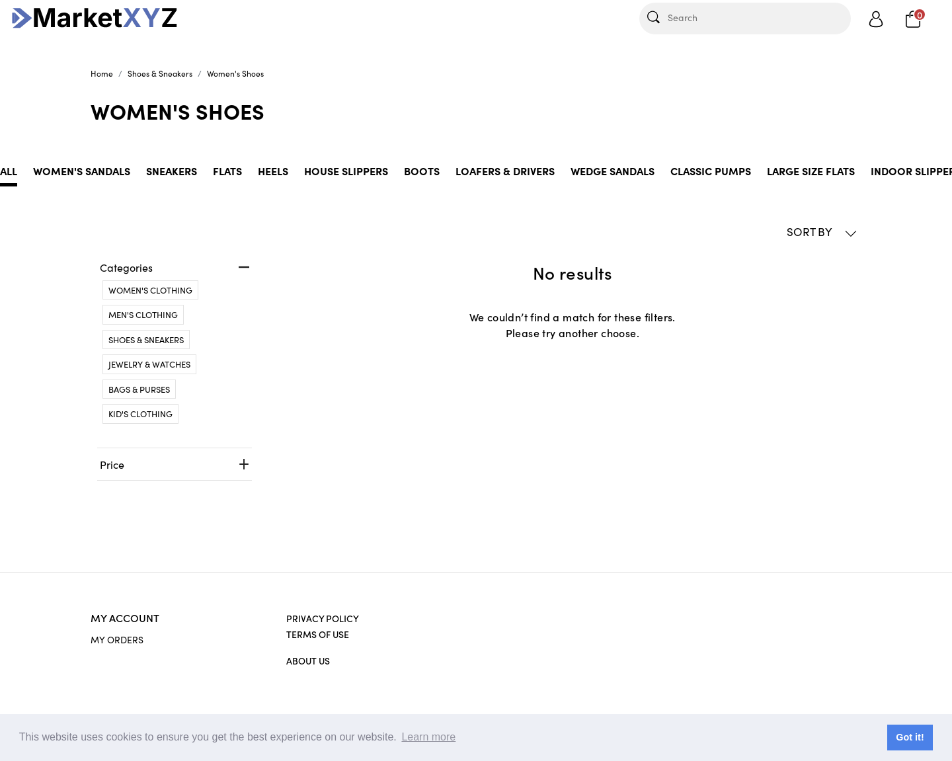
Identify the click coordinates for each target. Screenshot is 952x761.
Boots (422, 170)
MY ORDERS (117, 639)
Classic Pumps (710, 170)
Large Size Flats (811, 170)
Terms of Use (317, 634)
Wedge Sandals (612, 170)
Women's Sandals (81, 170)
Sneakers (171, 170)
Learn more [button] (428, 736)
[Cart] (914, 18)
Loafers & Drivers (505, 170)
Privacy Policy (322, 618)
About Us (308, 660)
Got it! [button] (910, 737)
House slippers (346, 170)
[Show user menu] (876, 18)
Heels (273, 170)
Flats (227, 170)
